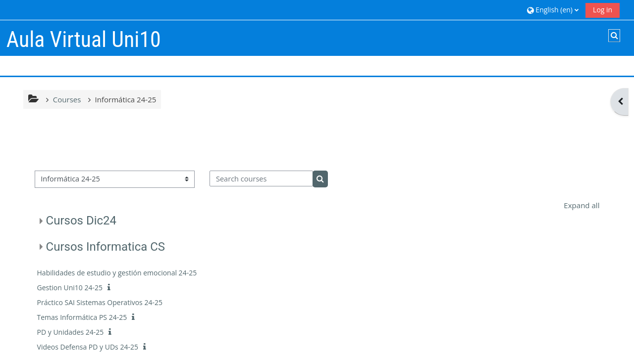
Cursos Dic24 (81, 220)
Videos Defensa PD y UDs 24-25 (87, 347)
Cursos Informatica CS (105, 247)
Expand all (581, 205)
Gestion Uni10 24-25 (70, 287)
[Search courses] (261, 178)
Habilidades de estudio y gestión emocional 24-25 (117, 272)
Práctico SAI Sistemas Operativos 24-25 (99, 302)
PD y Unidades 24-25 (70, 332)
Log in (602, 9)
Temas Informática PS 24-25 (82, 317)
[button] (553, 9)
